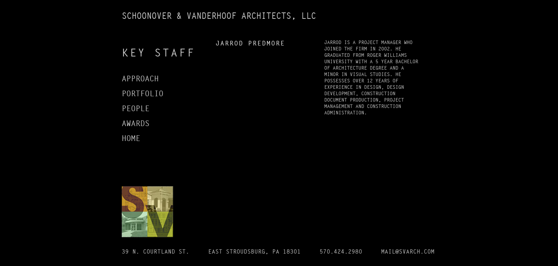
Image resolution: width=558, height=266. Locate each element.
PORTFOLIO (142, 94)
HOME (131, 138)
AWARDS (135, 123)
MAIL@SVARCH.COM (408, 251)
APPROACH (140, 79)
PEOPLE (135, 109)
